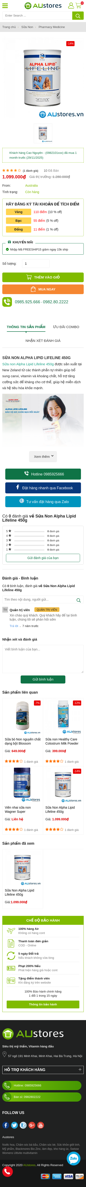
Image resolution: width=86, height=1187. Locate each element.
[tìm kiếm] (78, 15)
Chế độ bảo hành (43, 920)
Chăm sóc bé (47, 1144)
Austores (8, 1137)
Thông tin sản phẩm (26, 327)
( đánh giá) (30, 170)
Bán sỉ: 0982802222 (21, 1097)
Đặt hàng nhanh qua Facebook (44, 487)
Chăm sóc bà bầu (27, 1144)
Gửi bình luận (43, 679)
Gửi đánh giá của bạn (42, 558)
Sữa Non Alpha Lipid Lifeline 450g (60, 809)
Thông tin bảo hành (43, 1004)
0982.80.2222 (55, 302)
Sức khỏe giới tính (68, 1144)
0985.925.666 (27, 302)
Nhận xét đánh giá (43, 341)
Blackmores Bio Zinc (28, 1148)
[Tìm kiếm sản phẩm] (43, 15)
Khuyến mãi (20, 242)
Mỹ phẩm (8, 1148)
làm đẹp (47, 1148)
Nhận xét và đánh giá (19, 639)
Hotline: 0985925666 (21, 1085)
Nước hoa (8, 1144)
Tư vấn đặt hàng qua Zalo (44, 501)
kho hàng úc (61, 1148)
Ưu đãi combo (66, 327)
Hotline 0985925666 (44, 473)
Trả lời (14, 626)
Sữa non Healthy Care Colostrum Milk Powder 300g (61, 743)
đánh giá (53, 531)
